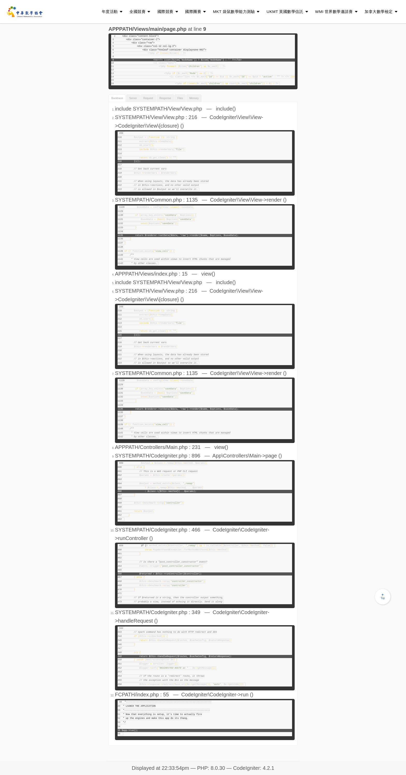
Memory (194, 98)
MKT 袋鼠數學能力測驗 (236, 11)
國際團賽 (195, 11)
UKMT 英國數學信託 (287, 11)
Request (148, 98)
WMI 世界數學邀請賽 (336, 11)
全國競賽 (139, 11)
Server (133, 98)
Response (165, 98)
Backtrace (117, 98)
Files (180, 98)
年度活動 (112, 11)
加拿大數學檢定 (381, 11)
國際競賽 (167, 11)
